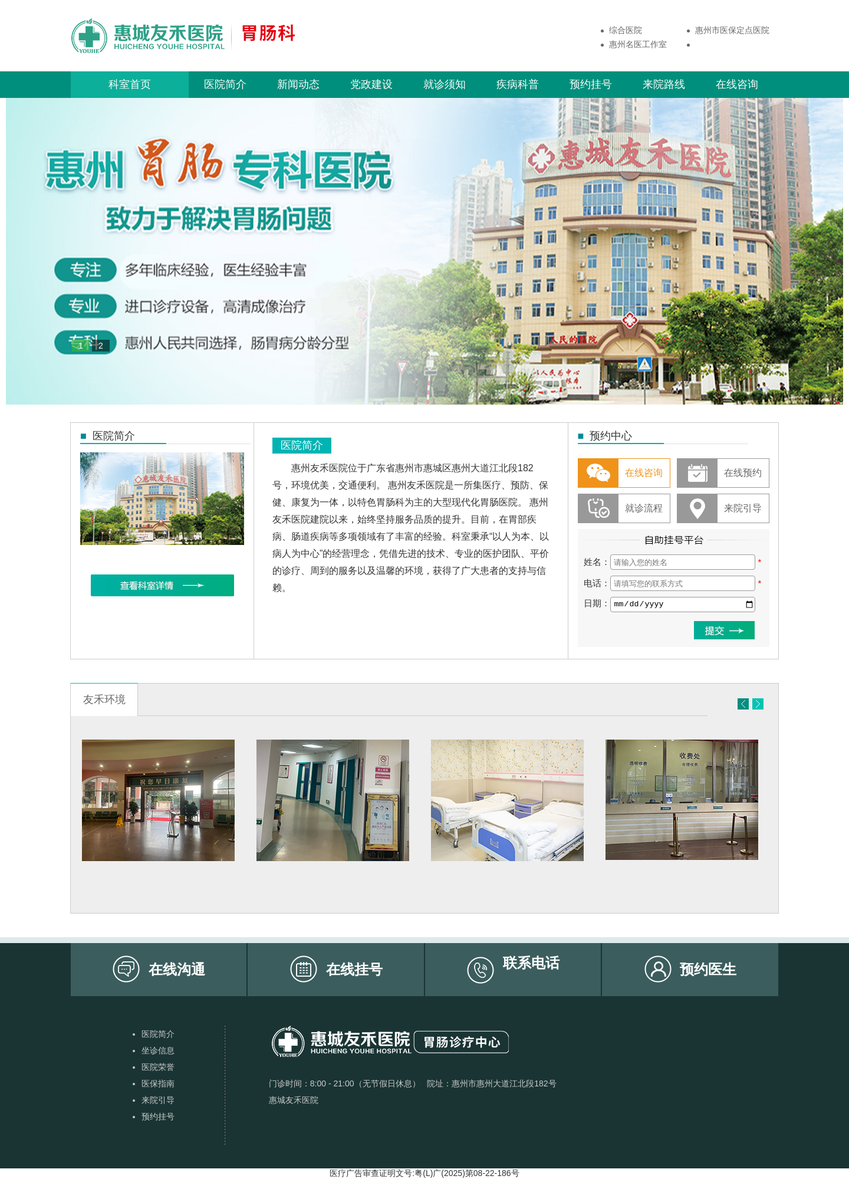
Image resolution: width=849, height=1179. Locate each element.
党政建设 (371, 84)
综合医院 (625, 30)
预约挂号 (591, 84)
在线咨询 (737, 84)
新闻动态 (298, 84)
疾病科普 (517, 84)
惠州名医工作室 (638, 44)
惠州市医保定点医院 (732, 30)
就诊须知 (444, 84)
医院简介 (225, 84)
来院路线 (664, 84)
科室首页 (129, 84)
